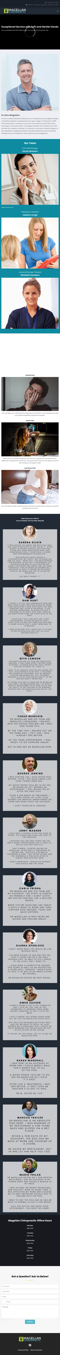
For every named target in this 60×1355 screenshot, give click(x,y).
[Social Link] (30, 1345)
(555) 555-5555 (53, 3)
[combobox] (2, 1302)
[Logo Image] (15, 11)
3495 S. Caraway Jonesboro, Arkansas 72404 (43, 5)
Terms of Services (36, 1350)
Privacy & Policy (23, 1350)
